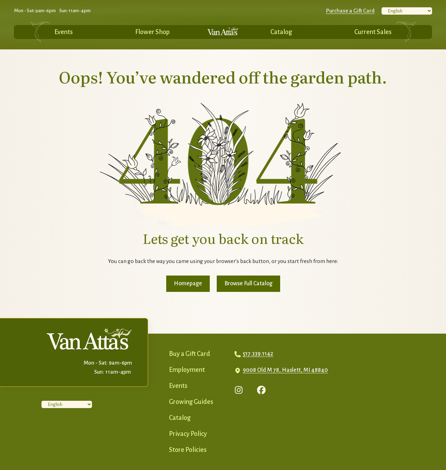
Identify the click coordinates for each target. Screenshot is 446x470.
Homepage (188, 283)
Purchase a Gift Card (350, 11)
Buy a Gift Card (189, 353)
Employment (187, 369)
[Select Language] (407, 11)
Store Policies (188, 449)
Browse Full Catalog (248, 283)
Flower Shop (152, 32)
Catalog (281, 32)
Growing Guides (191, 401)
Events (63, 32)
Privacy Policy (188, 433)
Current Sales (373, 32)
